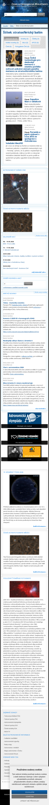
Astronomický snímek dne (14, 170)
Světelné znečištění (10, 738)
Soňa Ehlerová (7, 365)
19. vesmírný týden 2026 (13, 472)
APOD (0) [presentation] (35, 43)
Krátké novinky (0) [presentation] (12, 43)
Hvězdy (6, 760)
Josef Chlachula (8, 300)
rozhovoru (36, 307)
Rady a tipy (8, 744)
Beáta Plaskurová (29, 95)
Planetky (7, 767)
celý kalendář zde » (39, 272)
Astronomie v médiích (11, 748)
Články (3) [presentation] (35, 39)
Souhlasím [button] (29, 792)
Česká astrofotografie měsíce (16, 209)
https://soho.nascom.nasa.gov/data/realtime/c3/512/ (21, 332)
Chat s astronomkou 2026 (13, 367)
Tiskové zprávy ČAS (11, 719)
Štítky (12, 26)
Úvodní (5, 26)
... (19, 88)
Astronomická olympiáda (12, 722)
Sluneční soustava (29, 55)
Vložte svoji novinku (41, 292)
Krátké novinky (9, 293)
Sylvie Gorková (29, 127)
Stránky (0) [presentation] (24, 39)
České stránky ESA (10, 728)
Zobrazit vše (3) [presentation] (11, 39)
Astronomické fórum (11, 754)
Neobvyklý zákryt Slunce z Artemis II (17, 341)
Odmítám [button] (30, 796)
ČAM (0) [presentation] (8, 46)
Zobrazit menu (24, 20)
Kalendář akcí (9, 237)
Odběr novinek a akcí (12, 278)
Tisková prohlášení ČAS (12, 716)
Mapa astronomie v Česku (13, 751)
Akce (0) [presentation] (25, 43)
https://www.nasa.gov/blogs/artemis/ (15, 405)
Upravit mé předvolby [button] (29, 801)
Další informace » (39, 526)
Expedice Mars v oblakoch (32, 100)
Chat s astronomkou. (17, 374)
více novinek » (40, 409)
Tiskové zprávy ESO (11, 725)
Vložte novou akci (41, 236)
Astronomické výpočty (11, 741)
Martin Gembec (8, 316)
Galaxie (7, 764)
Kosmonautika (28, 96)
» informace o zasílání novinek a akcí (15, 287)
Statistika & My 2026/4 (19, 305)
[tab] (11, 39)
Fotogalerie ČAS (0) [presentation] (22, 46)
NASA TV (7, 732)
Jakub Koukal (28, 53)
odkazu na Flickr (27, 356)
